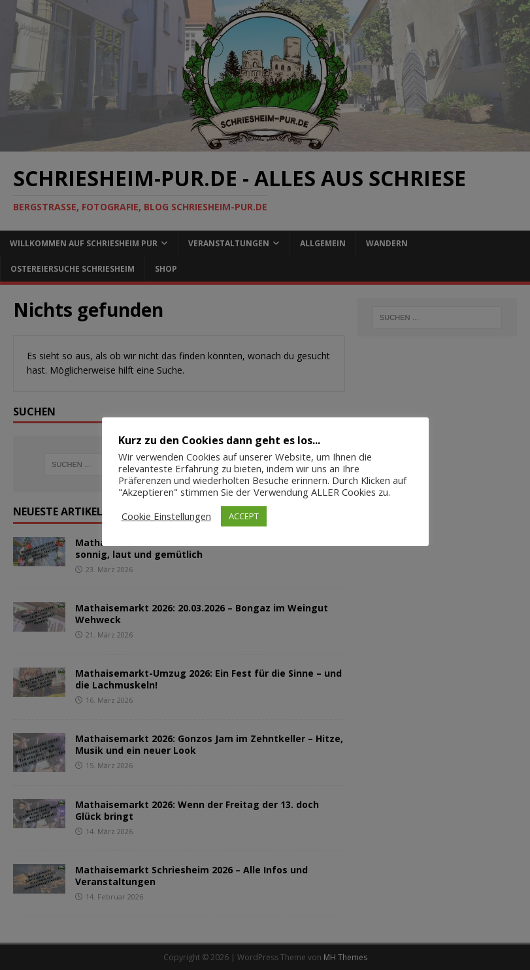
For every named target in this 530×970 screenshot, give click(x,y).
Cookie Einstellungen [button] (166, 516)
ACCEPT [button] (244, 516)
